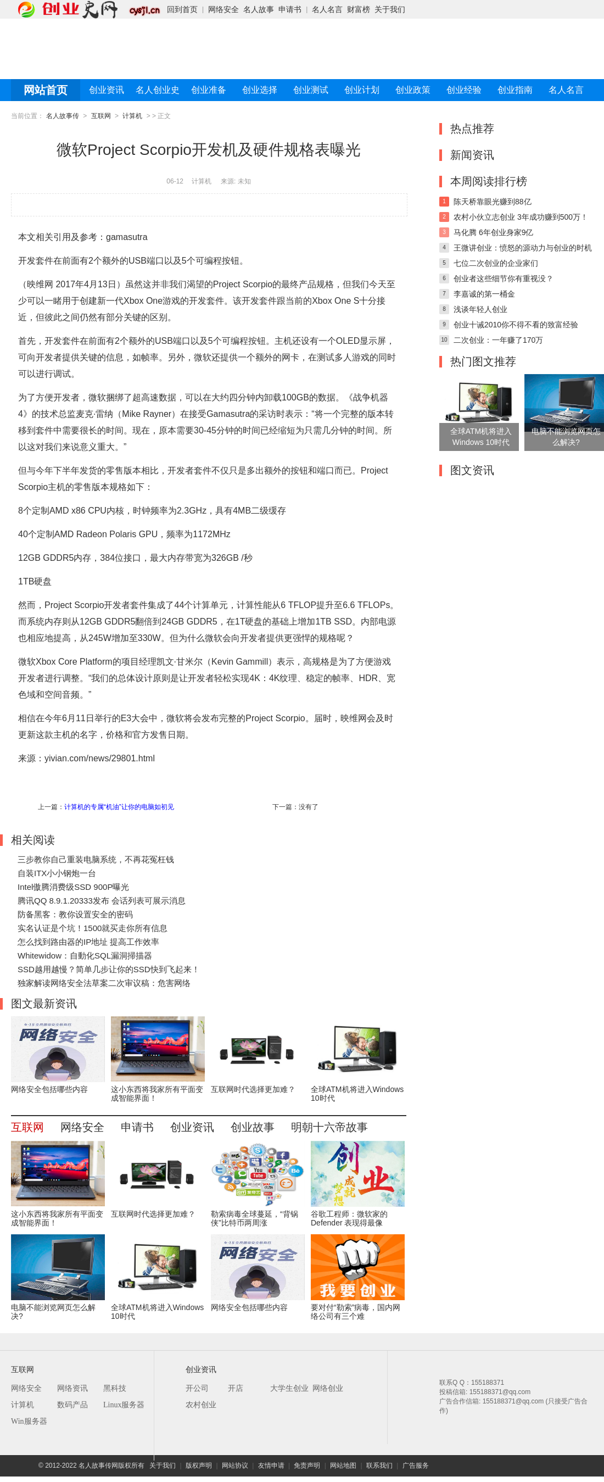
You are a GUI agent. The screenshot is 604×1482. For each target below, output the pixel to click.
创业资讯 (106, 89)
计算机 (132, 116)
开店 (235, 1388)
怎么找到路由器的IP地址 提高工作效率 (88, 941)
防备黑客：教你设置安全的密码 (75, 914)
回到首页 (182, 9)
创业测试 (310, 89)
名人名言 (327, 9)
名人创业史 (158, 89)
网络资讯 (72, 1388)
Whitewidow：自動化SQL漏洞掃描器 (85, 955)
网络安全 (223, 9)
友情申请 (271, 1465)
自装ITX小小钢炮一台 (57, 873)
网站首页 (46, 90)
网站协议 (235, 1465)
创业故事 (253, 1127)
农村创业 (201, 1405)
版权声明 (199, 1465)
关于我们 (389, 9)
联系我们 (379, 1465)
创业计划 (361, 89)
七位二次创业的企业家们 (496, 263)
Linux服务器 (123, 1405)
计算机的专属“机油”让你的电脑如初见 (119, 807)
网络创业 (327, 1388)
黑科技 (114, 1388)
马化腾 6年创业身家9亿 (493, 232)
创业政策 (412, 89)
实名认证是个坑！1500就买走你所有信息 (92, 928)
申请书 (289, 9)
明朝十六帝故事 (329, 1127)
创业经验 (464, 89)
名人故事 (258, 9)
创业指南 (515, 89)
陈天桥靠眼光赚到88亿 (493, 201)
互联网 (101, 116)
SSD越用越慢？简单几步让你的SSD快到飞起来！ (109, 969)
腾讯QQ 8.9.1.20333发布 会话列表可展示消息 (102, 900)
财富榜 (358, 9)
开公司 (197, 1388)
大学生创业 (289, 1388)
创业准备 (208, 89)
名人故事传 (62, 116)
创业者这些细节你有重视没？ (503, 278)
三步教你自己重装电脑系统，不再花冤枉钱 (96, 859)
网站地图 (343, 1465)
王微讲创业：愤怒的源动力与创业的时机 (523, 247)
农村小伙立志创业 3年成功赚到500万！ (521, 217)
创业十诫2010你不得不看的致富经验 (516, 324)
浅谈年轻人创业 (480, 309)
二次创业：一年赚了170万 (498, 340)
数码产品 (72, 1405)
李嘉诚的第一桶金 (484, 293)
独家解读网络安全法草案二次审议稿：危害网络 (104, 983)
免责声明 (307, 1465)
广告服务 (415, 1465)
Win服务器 (29, 1421)
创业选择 (259, 89)
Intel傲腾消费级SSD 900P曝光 (73, 887)
